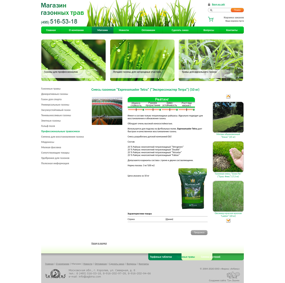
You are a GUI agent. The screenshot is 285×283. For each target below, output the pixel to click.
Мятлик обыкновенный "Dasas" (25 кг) (228, 135)
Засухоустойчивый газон (55, 110)
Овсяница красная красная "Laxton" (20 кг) (228, 214)
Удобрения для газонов (55, 158)
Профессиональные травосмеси (60, 131)
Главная (51, 30)
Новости (124, 30)
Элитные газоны (51, 120)
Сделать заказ (180, 30)
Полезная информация (55, 163)
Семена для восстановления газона (62, 136)
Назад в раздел (99, 243)
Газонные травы (51, 88)
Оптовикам (148, 30)
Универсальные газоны (55, 104)
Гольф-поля (48, 126)
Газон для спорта (51, 99)
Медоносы (47, 142)
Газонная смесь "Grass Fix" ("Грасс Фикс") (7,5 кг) (228, 175)
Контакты (232, 30)
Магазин (102, 30)
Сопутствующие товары (55, 152)
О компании (76, 30)
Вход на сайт (218, 4)
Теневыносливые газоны (56, 115)
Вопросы (208, 30)
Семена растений (210, 256)
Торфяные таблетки (161, 256)
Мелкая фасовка (51, 147)
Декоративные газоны (54, 94)
